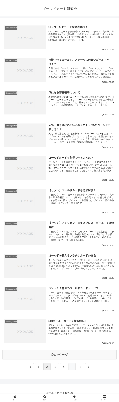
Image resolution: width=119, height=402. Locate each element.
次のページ (59, 355)
